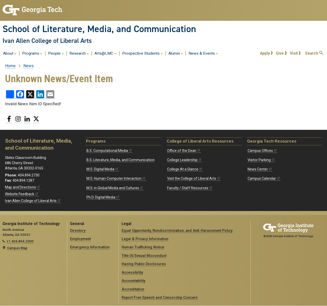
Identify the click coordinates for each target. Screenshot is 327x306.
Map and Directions (22, 187)
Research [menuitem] (79, 53)
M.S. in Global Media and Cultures (115, 188)
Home (10, 65)
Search (314, 53)
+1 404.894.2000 (20, 241)
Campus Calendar (264, 178)
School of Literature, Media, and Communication (99, 29)
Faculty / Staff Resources (190, 188)
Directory (77, 231)
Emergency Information (90, 247)
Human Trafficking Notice (143, 247)
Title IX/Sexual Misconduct (144, 256)
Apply (266, 53)
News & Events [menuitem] (203, 53)
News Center (260, 169)
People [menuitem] (56, 53)
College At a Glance (185, 169)
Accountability (133, 281)
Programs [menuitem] (32, 53)
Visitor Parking (261, 160)
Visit (295, 53)
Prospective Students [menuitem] (142, 53)
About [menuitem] (10, 53)
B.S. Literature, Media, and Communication (120, 160)
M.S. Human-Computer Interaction (116, 178)
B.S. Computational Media (109, 151)
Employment (80, 239)
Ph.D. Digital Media (103, 197)
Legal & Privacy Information (145, 239)
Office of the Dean (184, 151)
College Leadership (184, 160)
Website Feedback (22, 194)
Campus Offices (262, 151)
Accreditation (133, 289)
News (28, 65)
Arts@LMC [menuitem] (106, 53)
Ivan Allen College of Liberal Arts (47, 40)
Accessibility (132, 272)
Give (281, 53)
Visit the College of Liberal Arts (194, 178)
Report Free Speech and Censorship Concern (160, 297)
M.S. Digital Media (102, 169)
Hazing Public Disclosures (144, 264)
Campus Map (17, 248)
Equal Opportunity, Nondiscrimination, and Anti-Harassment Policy (177, 231)
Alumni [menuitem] (175, 53)
